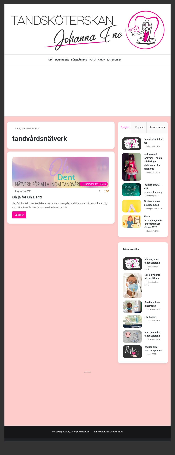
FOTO (93, 59)
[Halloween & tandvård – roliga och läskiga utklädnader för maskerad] (132, 167)
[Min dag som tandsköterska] (132, 273)
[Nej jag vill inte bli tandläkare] (132, 294)
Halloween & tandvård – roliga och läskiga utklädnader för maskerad (153, 162)
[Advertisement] (87, 91)
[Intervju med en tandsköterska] (132, 346)
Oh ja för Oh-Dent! (32, 197)
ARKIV (101, 59)
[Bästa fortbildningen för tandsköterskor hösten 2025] (132, 226)
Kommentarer (157, 127)
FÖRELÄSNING (79, 59)
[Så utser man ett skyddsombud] (132, 210)
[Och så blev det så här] (132, 144)
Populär (139, 127)
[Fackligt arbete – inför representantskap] (132, 190)
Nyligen (125, 127)
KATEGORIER (114, 59)
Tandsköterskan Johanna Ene (108, 441)
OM (50, 59)
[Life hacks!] (132, 331)
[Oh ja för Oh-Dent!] (60, 172)
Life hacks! (150, 326)
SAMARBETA (62, 59)
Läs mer (19, 214)
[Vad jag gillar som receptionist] (132, 361)
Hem (16, 128)
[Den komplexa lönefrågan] (132, 316)
